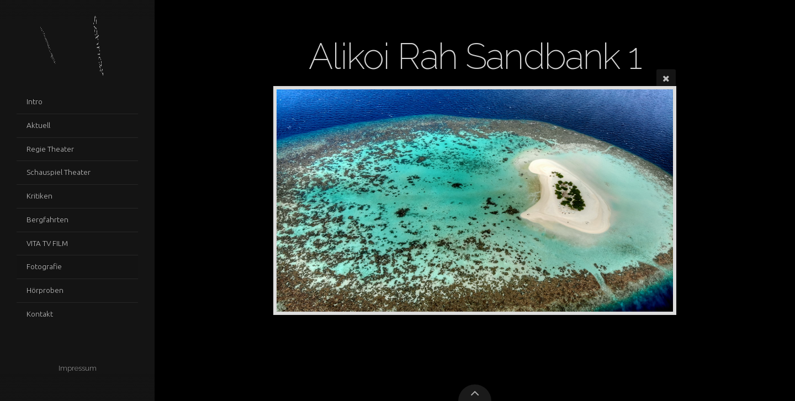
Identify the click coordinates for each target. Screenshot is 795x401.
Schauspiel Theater (58, 172)
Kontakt (39, 313)
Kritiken (39, 195)
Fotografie (44, 266)
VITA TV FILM (47, 243)
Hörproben (44, 290)
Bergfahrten (47, 219)
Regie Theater (50, 149)
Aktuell (38, 125)
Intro (34, 101)
